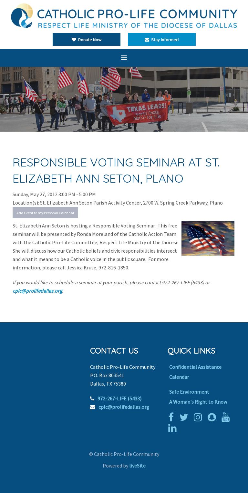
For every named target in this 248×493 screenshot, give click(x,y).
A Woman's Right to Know (198, 401)
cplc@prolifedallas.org (37, 290)
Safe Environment (189, 391)
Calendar (179, 377)
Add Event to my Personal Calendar (45, 212)
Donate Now (86, 40)
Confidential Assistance (195, 367)
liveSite (137, 465)
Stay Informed (162, 40)
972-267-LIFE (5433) (119, 398)
